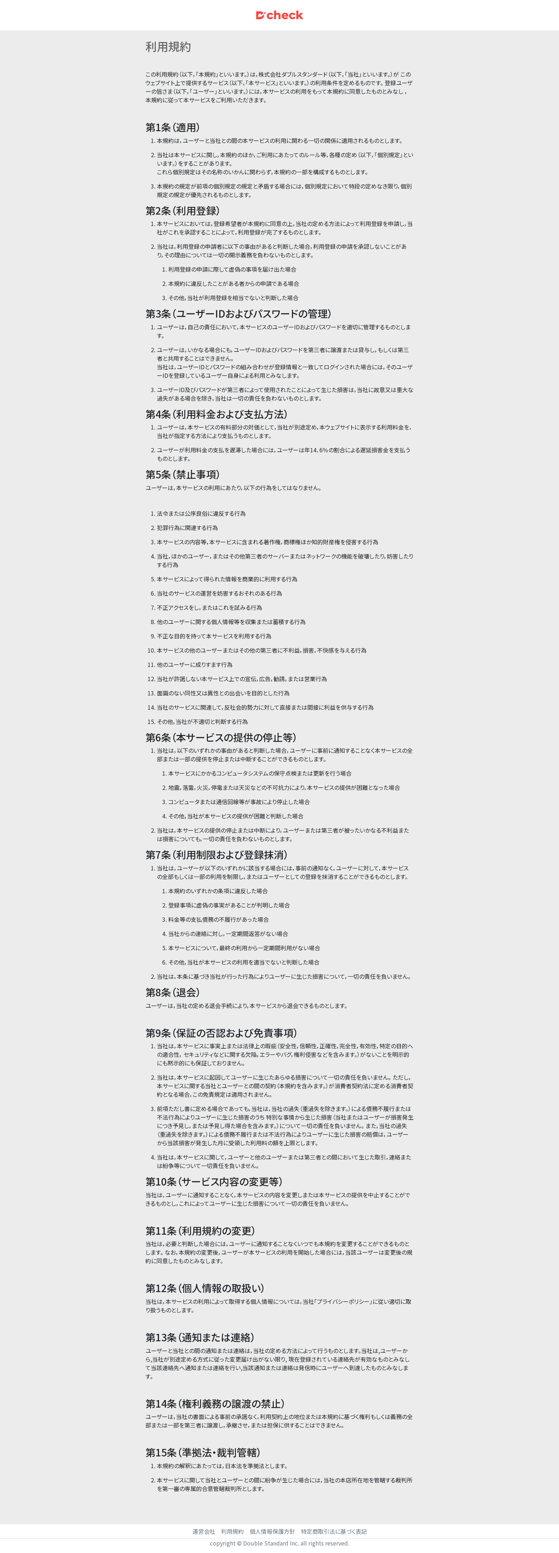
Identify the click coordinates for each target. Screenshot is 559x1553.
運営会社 (204, 1531)
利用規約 (232, 1531)
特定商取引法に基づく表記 (334, 1531)
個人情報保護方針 (272, 1531)
